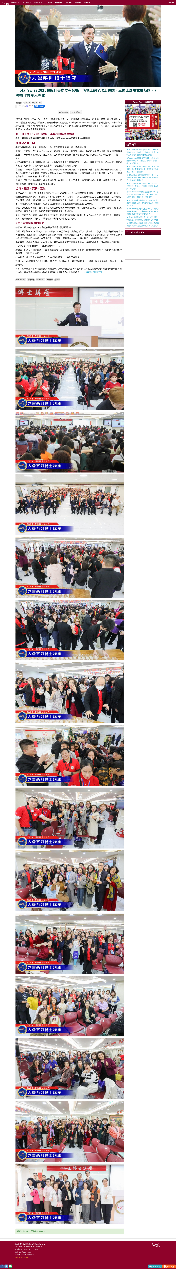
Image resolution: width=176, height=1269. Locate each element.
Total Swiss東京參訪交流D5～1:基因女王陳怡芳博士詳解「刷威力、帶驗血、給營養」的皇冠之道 (142, 160)
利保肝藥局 (58, 2)
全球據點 (69, 2)
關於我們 (14, 2)
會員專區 (171, 2)
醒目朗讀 (76, 112)
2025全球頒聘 (20, 280)
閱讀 (39, 106)
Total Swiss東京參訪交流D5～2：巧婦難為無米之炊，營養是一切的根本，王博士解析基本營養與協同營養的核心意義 (142, 152)
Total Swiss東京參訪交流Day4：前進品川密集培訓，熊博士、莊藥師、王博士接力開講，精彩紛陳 (142, 186)
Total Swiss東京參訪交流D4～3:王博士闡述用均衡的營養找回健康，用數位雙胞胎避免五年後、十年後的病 (142, 169)
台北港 (57, 280)
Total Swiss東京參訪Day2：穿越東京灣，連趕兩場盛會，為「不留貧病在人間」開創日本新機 (142, 202)
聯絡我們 (78, 2)
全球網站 (87, 2)
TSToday (49, 2)
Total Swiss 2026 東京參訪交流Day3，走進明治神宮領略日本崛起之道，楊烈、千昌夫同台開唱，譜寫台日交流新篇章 (142, 194)
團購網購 (50, 280)
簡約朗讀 (64, 112)
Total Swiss (40, 280)
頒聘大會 (31, 280)
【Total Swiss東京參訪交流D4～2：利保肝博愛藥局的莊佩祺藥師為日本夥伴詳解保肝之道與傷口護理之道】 (142, 177)
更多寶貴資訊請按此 (93, 272)
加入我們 (26, 2)
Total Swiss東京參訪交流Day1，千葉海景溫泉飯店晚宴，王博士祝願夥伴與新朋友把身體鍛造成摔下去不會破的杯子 (142, 211)
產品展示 (37, 2)
